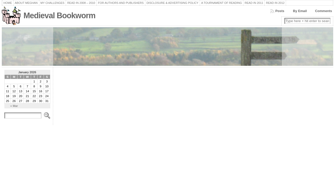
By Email (300, 11)
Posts (279, 11)
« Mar (14, 105)
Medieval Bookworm (59, 15)
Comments (323, 11)
